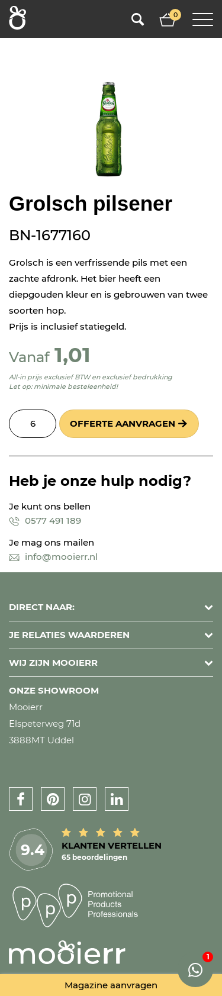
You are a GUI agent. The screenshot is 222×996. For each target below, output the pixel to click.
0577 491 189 (45, 520)
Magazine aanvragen (111, 985)
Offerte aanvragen (122, 423)
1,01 (72, 355)
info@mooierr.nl (53, 556)
